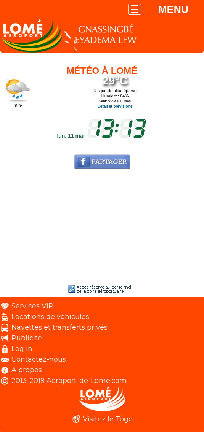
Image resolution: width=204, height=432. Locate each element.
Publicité (26, 338)
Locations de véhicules (50, 316)
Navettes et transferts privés (59, 327)
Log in (21, 348)
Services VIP (32, 306)
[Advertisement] (102, 228)
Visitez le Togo (108, 419)
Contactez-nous (38, 359)
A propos (26, 370)
